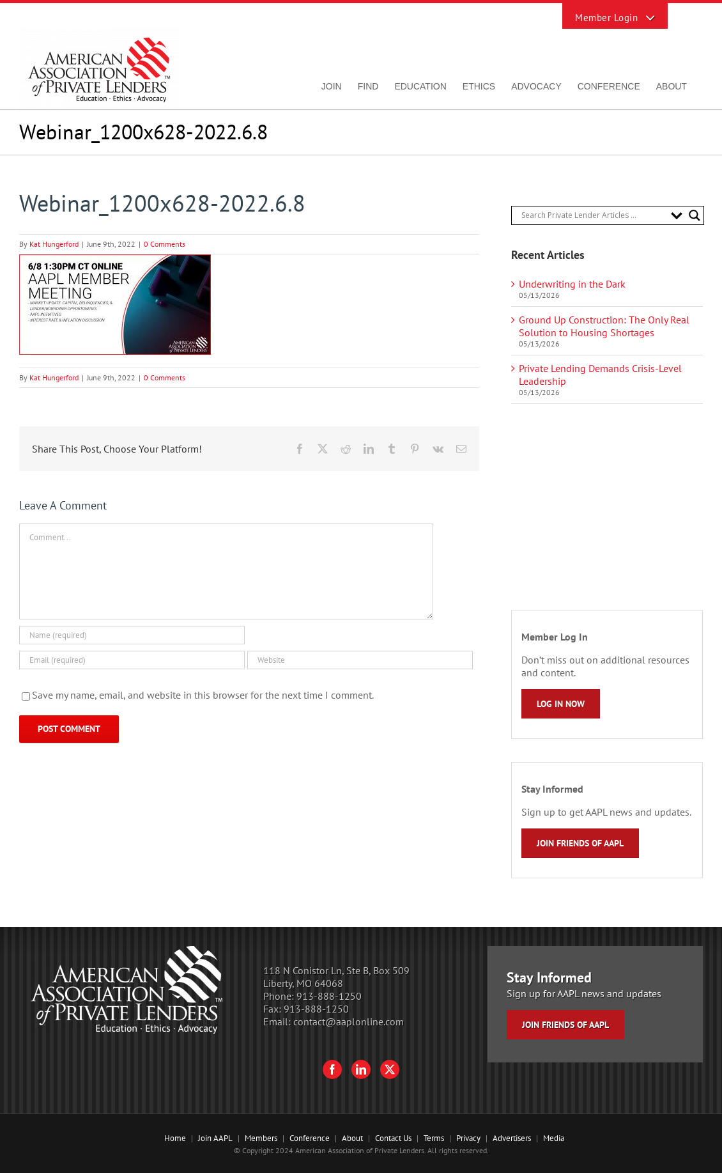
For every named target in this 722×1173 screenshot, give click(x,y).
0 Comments (164, 244)
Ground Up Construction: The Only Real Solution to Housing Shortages (604, 326)
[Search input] (592, 215)
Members (261, 1138)
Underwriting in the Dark (572, 283)
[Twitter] (389, 1069)
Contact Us (393, 1138)
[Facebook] (332, 1069)
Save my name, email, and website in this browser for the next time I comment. (203, 694)
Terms (434, 1138)
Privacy (468, 1138)
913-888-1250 (329, 996)
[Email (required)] (132, 660)
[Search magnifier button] (694, 215)
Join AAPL (215, 1138)
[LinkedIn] (361, 1069)
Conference (309, 1138)
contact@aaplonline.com (348, 1021)
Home (175, 1138)
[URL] (360, 660)
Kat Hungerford (54, 244)
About (352, 1138)
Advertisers (512, 1138)
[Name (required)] (132, 635)
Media (553, 1138)
